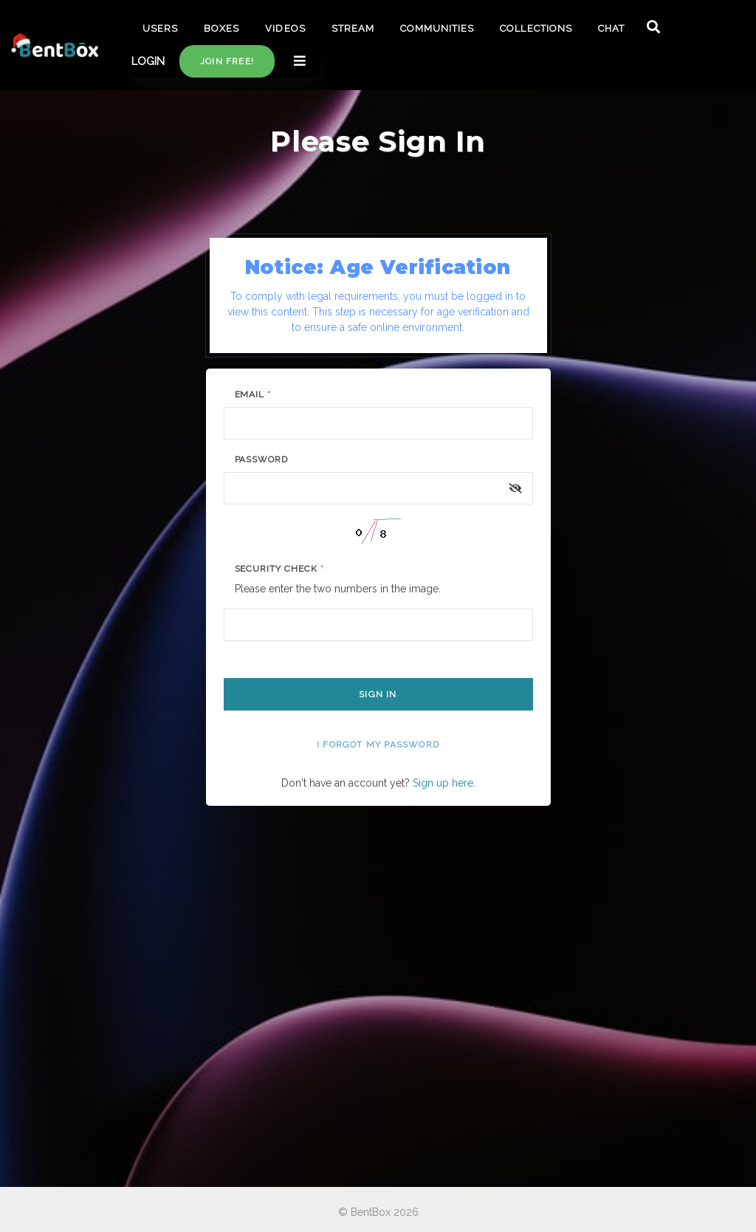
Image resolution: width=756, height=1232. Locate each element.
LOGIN (148, 61)
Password (262, 459)
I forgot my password (378, 744)
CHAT (611, 28)
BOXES (221, 28)
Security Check (279, 569)
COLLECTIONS (535, 28)
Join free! (227, 61)
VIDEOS (285, 28)
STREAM (352, 28)
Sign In (377, 694)
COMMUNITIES (437, 28)
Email (253, 394)
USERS (160, 28)
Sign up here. (444, 783)
